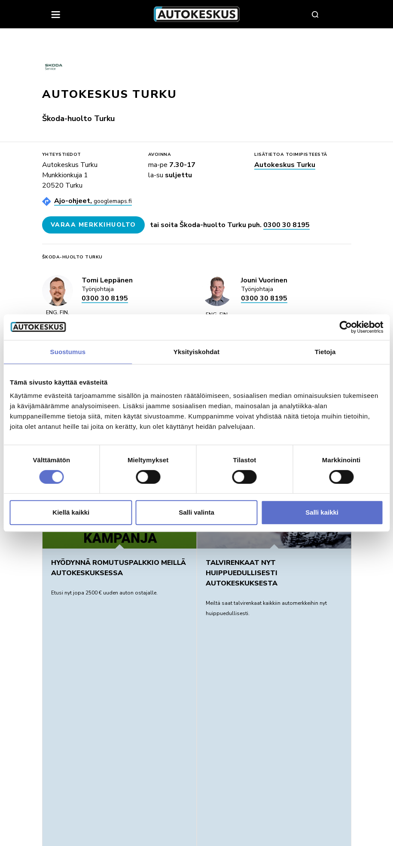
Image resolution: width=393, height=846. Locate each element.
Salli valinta (196, 512)
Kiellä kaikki (70, 512)
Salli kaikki (321, 512)
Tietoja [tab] (325, 351)
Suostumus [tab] (68, 351)
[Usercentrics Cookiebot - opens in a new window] (345, 327)
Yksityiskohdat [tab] (196, 351)
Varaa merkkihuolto (93, 225)
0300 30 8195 (286, 225)
